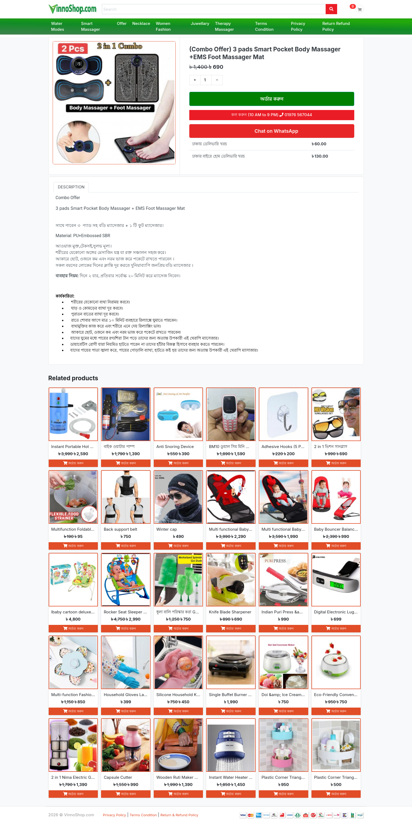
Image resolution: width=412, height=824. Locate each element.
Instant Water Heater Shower (231, 777)
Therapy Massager (224, 26)
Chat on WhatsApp (275, 131)
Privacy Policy (298, 26)
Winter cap (166, 529)
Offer (122, 23)
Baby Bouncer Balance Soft (336, 529)
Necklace (141, 23)
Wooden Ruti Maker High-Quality (178, 777)
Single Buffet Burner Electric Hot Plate (231, 694)
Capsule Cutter (118, 777)
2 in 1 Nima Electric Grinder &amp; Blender (73, 777)
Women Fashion (163, 26)
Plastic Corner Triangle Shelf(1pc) (336, 777)
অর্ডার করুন (271, 99)
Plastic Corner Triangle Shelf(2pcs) (283, 777)
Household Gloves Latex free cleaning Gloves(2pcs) (126, 694)
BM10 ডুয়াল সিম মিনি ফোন (231, 446)
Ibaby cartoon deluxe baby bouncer (73, 611)
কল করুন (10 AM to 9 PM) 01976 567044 (271, 114)
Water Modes (57, 26)
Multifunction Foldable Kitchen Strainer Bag (73, 529)
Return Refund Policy (336, 26)
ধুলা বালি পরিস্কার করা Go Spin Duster (178, 611)
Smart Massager (90, 26)
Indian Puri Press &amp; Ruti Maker (283, 611)
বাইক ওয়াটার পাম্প (119, 446)
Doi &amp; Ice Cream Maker (283, 694)
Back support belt (120, 529)
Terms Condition (264, 26)
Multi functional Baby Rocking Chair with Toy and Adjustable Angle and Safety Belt (231, 529)
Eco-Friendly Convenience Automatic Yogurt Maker (336, 694)
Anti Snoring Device (175, 446)
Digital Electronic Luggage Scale (336, 611)
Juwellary (200, 23)
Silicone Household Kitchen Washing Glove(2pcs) (178, 694)
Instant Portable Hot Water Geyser (73, 446)
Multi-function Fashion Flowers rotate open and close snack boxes (73, 694)
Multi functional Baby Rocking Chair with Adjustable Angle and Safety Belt (283, 529)
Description (71, 186)
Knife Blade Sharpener (230, 611)
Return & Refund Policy (179, 815)
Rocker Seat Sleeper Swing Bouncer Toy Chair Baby (126, 611)
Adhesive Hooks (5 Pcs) (283, 446)
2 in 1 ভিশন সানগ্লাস (331, 446)
